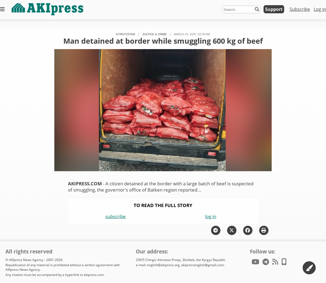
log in (210, 216)
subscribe (115, 216)
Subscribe (300, 9)
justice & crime (154, 34)
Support (274, 9)
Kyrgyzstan (125, 34)
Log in (320, 9)
